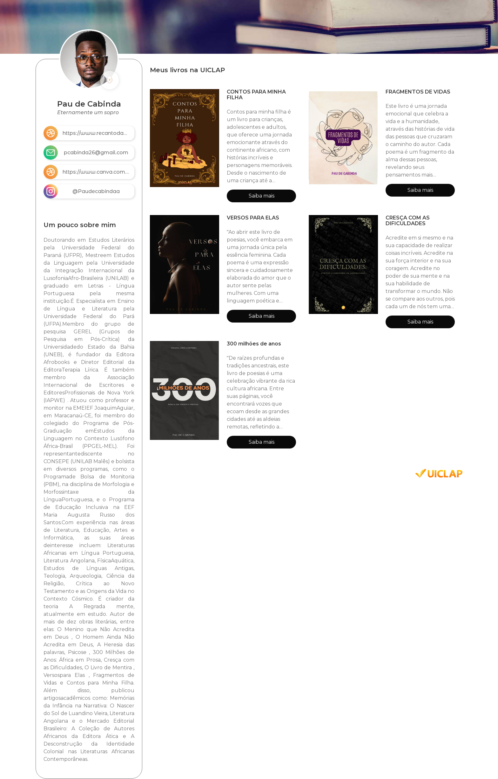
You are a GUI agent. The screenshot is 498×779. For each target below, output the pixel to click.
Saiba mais (261, 196)
